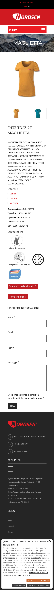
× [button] (50, 540)
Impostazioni (19, 585)
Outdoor (14, 198)
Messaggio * (13, 362)
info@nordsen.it (21, 451)
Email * (11, 332)
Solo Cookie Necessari (39, 585)
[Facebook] (10, 469)
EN (25, 6)
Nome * (11, 317)
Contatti (11, 532)
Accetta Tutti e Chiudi (38, 581)
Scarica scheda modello (21, 286)
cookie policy (24, 575)
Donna (13, 193)
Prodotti (11, 526)
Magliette (14, 203)
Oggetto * (12, 347)
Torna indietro (17, 296)
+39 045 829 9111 (28, 2)
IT (29, 6)
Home (10, 520)
